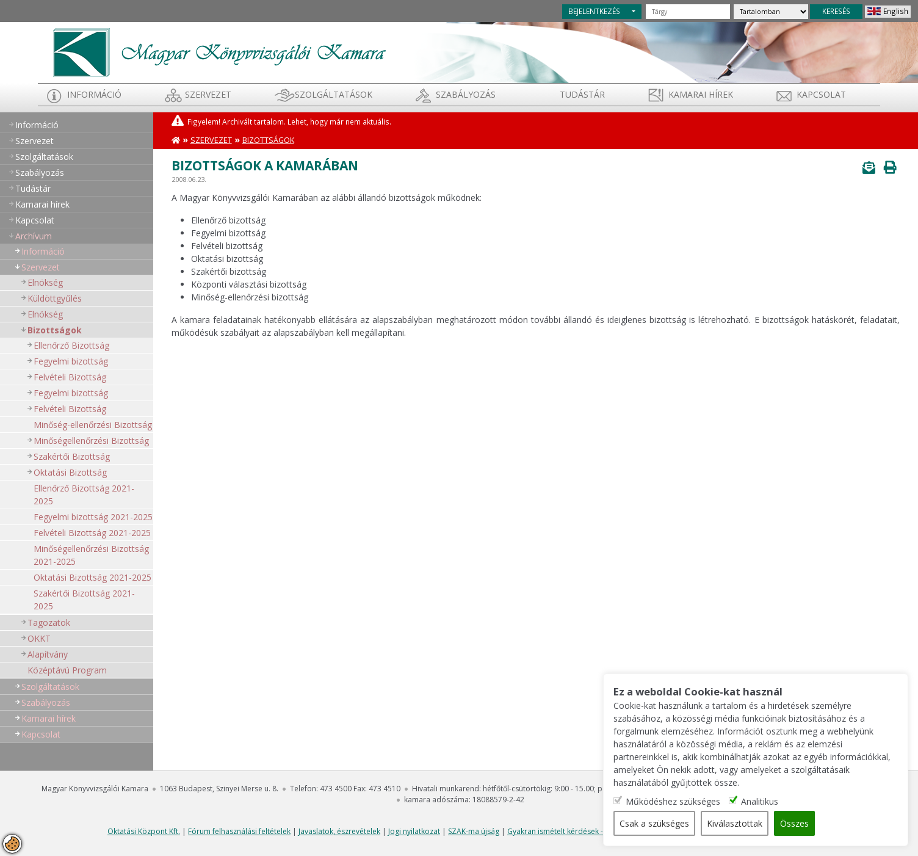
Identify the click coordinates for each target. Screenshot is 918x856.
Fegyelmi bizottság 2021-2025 (93, 517)
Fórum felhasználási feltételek (239, 831)
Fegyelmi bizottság (71, 361)
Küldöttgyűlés (54, 298)
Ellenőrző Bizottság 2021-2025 (84, 494)
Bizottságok (54, 330)
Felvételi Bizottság (70, 377)
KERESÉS (836, 11)
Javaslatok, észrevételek (339, 831)
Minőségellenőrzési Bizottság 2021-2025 (91, 555)
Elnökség (45, 282)
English (895, 11)
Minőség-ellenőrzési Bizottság (93, 424)
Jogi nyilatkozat (414, 831)
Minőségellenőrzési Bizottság (91, 440)
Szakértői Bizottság (72, 456)
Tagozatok (48, 622)
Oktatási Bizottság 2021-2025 (92, 577)
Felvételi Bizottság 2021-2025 (92, 533)
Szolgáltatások (333, 94)
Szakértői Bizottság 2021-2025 (84, 599)
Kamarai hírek (700, 94)
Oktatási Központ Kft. (143, 831)
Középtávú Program (67, 670)
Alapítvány (47, 654)
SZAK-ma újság (473, 831)
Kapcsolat (821, 94)
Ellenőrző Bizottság (71, 345)
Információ (94, 94)
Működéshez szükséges (673, 801)
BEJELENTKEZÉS (594, 11)
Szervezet (208, 94)
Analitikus (759, 801)
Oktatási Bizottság (70, 472)
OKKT (39, 638)
